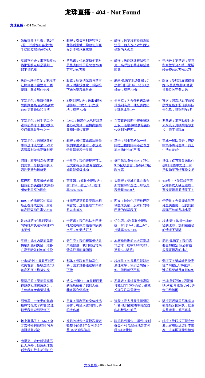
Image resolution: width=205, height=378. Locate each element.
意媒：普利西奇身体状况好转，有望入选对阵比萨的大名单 (84, 305)
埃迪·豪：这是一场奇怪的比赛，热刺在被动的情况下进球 (178, 225)
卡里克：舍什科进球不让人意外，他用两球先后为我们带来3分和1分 (37, 345)
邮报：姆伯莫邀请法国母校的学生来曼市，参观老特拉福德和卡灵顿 (84, 145)
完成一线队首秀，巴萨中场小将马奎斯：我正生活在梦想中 (178, 145)
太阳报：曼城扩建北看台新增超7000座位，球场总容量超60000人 (131, 185)
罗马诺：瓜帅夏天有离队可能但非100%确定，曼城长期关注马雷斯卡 (132, 285)
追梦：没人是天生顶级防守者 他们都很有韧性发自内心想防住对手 (132, 305)
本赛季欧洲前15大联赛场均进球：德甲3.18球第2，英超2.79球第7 (132, 245)
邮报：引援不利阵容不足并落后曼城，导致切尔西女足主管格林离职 (84, 45)
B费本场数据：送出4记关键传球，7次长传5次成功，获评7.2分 (84, 105)
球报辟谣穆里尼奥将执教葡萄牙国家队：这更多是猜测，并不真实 (178, 305)
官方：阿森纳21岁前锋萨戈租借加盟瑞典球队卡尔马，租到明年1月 (178, 105)
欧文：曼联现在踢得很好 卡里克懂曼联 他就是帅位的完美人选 (178, 85)
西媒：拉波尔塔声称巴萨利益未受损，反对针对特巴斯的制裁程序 (131, 205)
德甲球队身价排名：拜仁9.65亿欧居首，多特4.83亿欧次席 (132, 165)
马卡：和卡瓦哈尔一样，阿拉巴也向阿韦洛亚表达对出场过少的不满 (131, 145)
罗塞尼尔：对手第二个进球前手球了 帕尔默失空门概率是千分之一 (37, 125)
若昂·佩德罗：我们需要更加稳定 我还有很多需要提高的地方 (177, 245)
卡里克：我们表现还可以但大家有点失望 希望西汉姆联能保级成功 (84, 165)
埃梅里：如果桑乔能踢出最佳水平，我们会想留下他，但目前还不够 (131, 265)
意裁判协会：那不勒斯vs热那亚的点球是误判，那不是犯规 (38, 65)
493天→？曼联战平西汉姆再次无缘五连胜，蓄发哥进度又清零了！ (178, 185)
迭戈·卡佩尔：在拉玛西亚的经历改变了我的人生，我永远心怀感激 (84, 285)
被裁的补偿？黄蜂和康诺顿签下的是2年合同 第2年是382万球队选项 (84, 325)
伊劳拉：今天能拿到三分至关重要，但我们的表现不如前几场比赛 (178, 205)
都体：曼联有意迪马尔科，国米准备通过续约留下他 (84, 265)
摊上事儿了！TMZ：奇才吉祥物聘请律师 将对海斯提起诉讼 (37, 325)
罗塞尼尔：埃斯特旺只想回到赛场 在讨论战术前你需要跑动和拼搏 (37, 105)
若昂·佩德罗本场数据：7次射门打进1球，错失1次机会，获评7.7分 (131, 85)
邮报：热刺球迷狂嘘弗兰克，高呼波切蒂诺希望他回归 (131, 65)
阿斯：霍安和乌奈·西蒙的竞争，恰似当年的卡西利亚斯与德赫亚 (37, 165)
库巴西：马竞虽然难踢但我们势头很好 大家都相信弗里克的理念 (37, 185)
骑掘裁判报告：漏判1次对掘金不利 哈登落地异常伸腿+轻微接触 (132, 325)
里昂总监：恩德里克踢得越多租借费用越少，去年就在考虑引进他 (37, 285)
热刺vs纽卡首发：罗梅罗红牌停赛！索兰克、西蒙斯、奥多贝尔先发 (38, 85)
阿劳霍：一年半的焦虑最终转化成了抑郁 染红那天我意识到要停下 (37, 305)
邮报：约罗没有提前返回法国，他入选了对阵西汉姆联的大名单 (131, 45)
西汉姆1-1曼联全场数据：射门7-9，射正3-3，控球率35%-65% (84, 185)
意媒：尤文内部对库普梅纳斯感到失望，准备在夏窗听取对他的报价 (37, 245)
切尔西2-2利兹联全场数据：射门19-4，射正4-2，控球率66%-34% (132, 225)
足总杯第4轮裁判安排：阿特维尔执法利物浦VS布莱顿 (37, 225)
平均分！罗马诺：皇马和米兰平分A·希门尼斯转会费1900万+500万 (178, 65)
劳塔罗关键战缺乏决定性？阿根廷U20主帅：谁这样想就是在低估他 (178, 265)
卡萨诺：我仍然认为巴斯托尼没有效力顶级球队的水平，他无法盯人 (84, 225)
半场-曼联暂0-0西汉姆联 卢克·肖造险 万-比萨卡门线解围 (178, 285)
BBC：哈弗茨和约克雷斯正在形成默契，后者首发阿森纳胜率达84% (37, 205)
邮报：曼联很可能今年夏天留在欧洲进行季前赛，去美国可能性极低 (178, 325)
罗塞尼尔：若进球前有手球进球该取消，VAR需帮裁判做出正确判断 (37, 145)
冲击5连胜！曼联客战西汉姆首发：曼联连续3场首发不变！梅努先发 (37, 265)
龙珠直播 (91, 365)
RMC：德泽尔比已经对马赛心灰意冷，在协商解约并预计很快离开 (84, 125)
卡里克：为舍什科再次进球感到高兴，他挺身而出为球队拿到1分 (131, 105)
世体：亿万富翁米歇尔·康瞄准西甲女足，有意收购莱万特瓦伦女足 (178, 165)
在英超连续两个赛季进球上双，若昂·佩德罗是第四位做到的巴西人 (132, 125)
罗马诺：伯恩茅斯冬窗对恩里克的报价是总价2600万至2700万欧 (84, 65)
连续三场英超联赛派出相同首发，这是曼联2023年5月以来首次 (84, 205)
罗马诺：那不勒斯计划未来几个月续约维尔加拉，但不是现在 (178, 125)
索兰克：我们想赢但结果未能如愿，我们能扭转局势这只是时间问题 (84, 245)
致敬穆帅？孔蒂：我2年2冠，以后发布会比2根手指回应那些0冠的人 (37, 45)
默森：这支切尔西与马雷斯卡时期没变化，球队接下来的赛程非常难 (84, 85)
